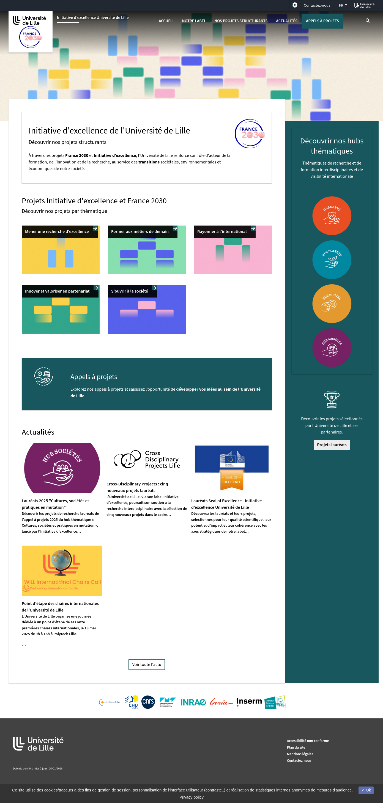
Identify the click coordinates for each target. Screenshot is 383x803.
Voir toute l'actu (147, 665)
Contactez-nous (317, 5)
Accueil (166, 21)
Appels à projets (322, 21)
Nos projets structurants (240, 21)
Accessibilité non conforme (308, 740)
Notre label (194, 21)
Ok (366, 790)
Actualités (287, 21)
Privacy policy (191, 797)
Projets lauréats (332, 445)
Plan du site (296, 747)
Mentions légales (300, 754)
